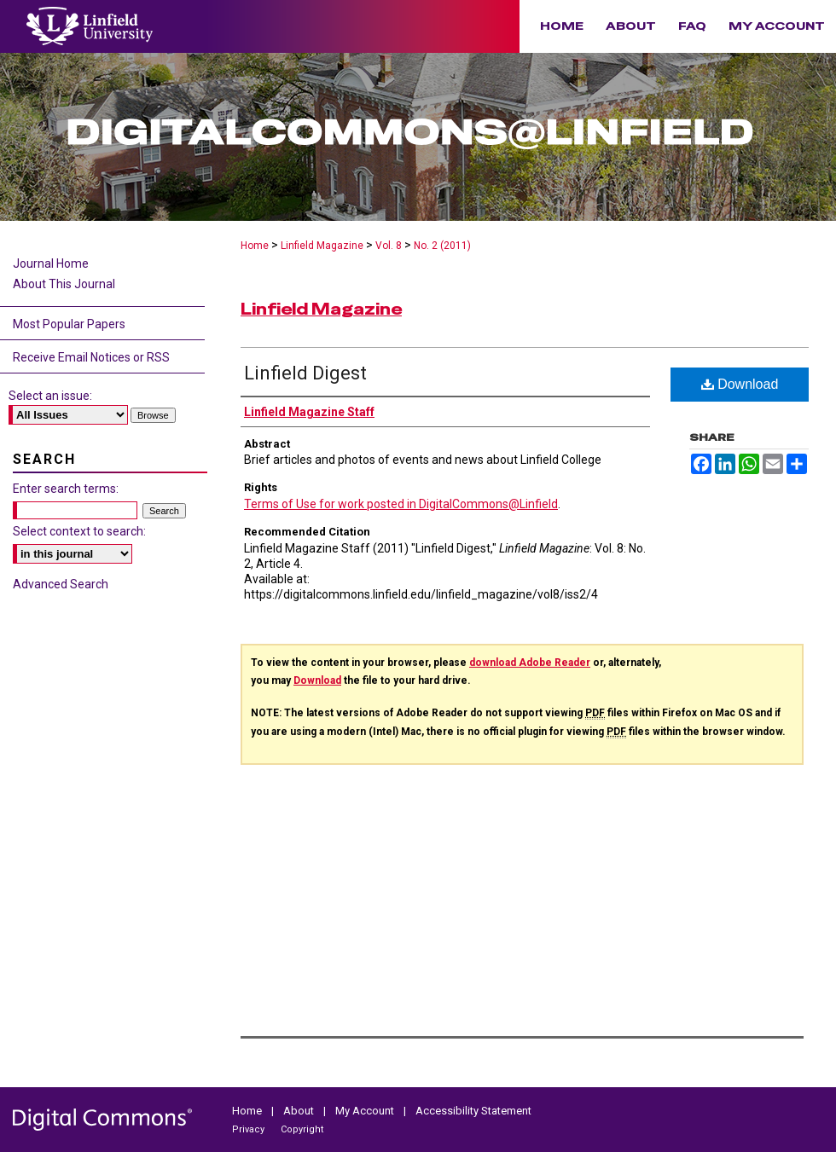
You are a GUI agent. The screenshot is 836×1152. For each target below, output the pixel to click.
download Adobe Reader (529, 663)
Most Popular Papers (69, 324)
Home (255, 246)
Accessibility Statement (473, 1110)
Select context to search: (79, 531)
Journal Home (51, 263)
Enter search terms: (66, 488)
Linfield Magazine (322, 246)
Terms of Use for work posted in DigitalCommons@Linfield (401, 504)
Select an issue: (50, 395)
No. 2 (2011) (442, 246)
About (299, 1110)
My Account (366, 1110)
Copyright (302, 1129)
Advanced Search (60, 584)
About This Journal (64, 284)
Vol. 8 (388, 246)
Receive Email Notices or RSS (91, 357)
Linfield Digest (305, 373)
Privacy (249, 1129)
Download (740, 384)
